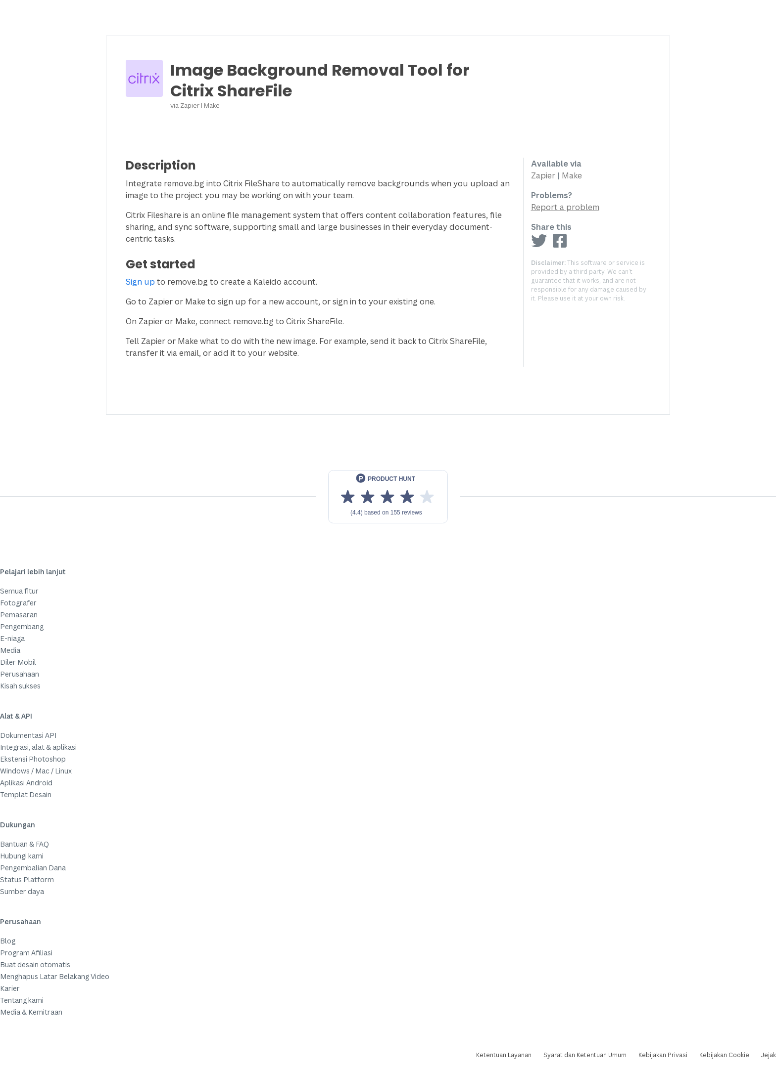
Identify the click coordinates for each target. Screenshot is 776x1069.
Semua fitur (19, 591)
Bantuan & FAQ (24, 844)
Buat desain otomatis (35, 964)
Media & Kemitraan (31, 1012)
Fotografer (18, 602)
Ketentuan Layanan (504, 1055)
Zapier (189, 105)
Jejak (768, 1055)
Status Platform (27, 879)
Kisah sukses (20, 685)
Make (212, 105)
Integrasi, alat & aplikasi (38, 747)
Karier (10, 988)
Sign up (140, 281)
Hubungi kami (22, 855)
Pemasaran (19, 614)
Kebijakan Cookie (724, 1055)
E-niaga (12, 638)
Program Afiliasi (26, 952)
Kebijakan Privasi (662, 1055)
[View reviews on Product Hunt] (388, 496)
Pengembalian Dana (33, 867)
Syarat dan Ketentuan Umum (585, 1055)
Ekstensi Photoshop (33, 759)
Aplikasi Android (26, 782)
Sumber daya (22, 891)
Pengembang (22, 626)
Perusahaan (19, 674)
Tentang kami (22, 1000)
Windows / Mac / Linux (36, 770)
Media (10, 650)
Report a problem (565, 207)
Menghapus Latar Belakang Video (54, 976)
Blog (7, 940)
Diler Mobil (18, 662)
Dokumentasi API (28, 735)
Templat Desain (25, 794)
